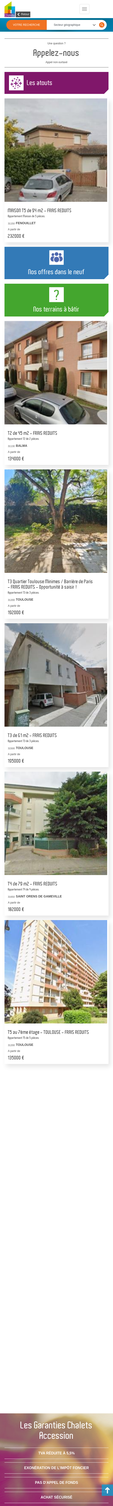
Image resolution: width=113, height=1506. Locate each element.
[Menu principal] (84, 9)
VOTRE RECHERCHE (26, 24)
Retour (25, 14)
